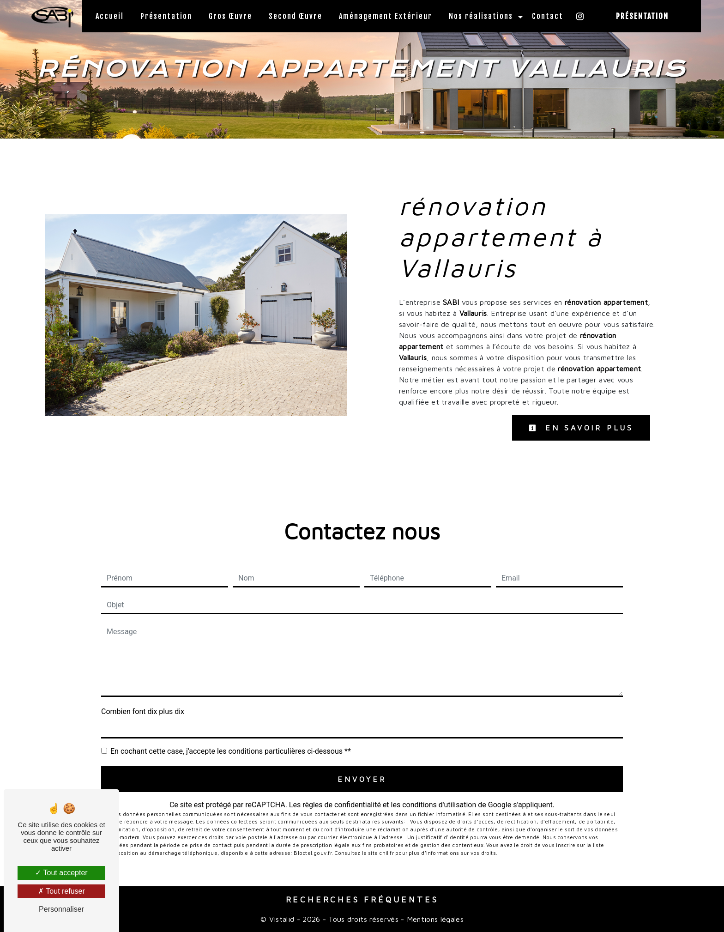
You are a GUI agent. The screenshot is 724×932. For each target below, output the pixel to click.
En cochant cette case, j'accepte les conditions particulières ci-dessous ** (230, 751)
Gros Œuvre (230, 16)
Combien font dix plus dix (142, 711)
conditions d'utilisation (439, 804)
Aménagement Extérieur (385, 16)
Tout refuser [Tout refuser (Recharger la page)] (61, 891)
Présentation (166, 16)
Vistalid (282, 919)
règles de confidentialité (341, 804)
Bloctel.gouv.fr (312, 853)
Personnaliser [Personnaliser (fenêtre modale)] (61, 909)
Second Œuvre (295, 16)
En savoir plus (581, 428)
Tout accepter (61, 873)
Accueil (110, 16)
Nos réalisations (481, 16)
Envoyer (362, 779)
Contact (547, 16)
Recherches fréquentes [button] (362, 899)
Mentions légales (434, 919)
